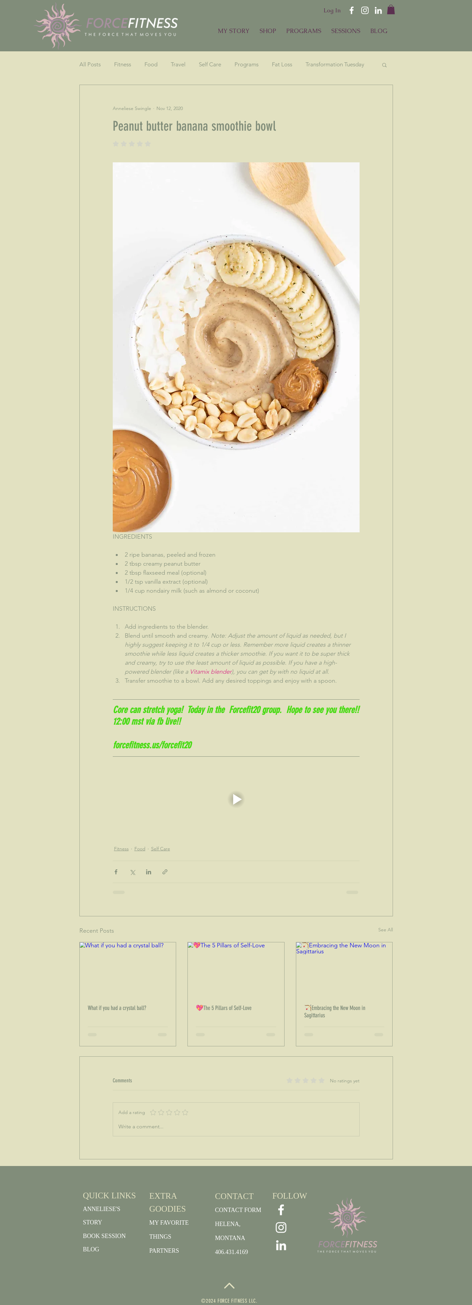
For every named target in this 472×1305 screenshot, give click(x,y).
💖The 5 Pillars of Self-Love (224, 1008)
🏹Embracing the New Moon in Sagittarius (334, 1011)
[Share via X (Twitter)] (132, 872)
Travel (178, 64)
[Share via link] (165, 872)
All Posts (90, 64)
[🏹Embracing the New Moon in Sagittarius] (344, 969)
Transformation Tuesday (335, 64)
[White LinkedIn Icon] (378, 10)
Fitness (122, 64)
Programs (246, 64)
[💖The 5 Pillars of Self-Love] (236, 969)
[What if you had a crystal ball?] (128, 969)
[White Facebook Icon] (352, 10)
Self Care (210, 64)
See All (385, 930)
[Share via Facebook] (116, 872)
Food (150, 64)
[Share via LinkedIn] (148, 872)
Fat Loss (282, 64)
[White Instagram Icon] (365, 10)
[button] (391, 9)
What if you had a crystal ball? (117, 1008)
